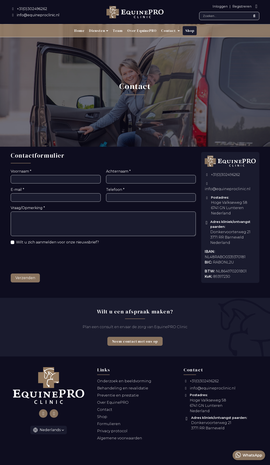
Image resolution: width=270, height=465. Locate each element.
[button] (48, 431)
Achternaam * (117, 173)
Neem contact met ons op (135, 342)
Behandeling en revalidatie (122, 389)
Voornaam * (20, 173)
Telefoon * (114, 191)
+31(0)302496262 (222, 176)
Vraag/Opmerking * (26, 209)
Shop (189, 30)
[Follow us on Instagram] (54, 415)
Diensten (97, 30)
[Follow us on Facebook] (43, 415)
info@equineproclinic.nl (227, 187)
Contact (104, 411)
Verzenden (24, 279)
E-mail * (17, 191)
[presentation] (44, 261)
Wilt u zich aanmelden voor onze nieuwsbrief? (52, 243)
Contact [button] (168, 30)
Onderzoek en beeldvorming (124, 382)
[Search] (229, 16)
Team (118, 30)
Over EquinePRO (142, 30)
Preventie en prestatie (118, 397)
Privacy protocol (112, 432)
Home (79, 30)
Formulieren (109, 425)
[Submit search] (254, 16)
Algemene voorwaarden (119, 439)
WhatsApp (248, 455)
